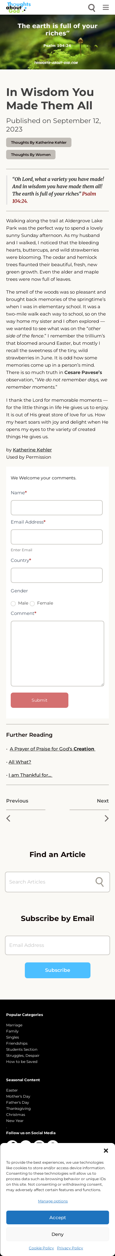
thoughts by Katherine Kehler (39, 142)
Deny (57, 1234)
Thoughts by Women (31, 154)
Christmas (15, 1114)
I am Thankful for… (30, 775)
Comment (23, 613)
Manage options (53, 1201)
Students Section (21, 1049)
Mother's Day (18, 1096)
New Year (15, 1120)
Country (21, 560)
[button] (106, 1151)
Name (19, 493)
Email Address (28, 522)
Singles (12, 1037)
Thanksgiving (18, 1108)
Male (19, 603)
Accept (57, 1217)
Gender (19, 591)
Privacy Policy (70, 1248)
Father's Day (17, 1102)
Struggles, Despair (23, 1055)
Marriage (14, 1025)
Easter (12, 1090)
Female (41, 603)
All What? (20, 762)
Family (12, 1031)
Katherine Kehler (32, 450)
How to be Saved (21, 1061)
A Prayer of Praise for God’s (52, 749)
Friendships (17, 1043)
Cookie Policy (41, 1248)
